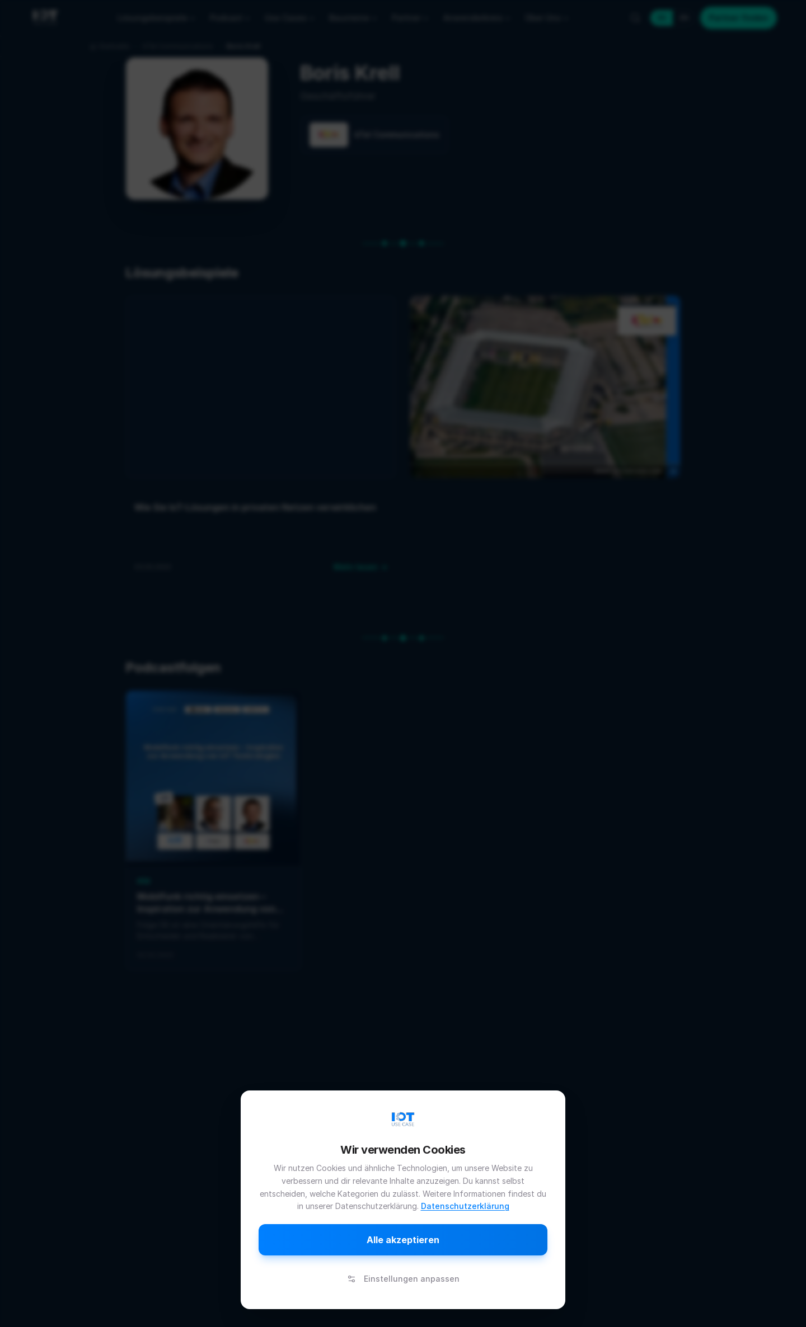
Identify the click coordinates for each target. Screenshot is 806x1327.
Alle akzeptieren (403, 1239)
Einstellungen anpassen (403, 1278)
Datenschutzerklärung (465, 1206)
